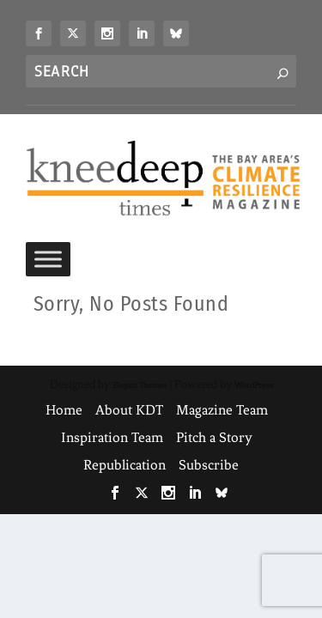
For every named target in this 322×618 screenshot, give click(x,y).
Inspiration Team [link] (112, 437)
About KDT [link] (129, 410)
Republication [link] (124, 465)
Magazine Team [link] (222, 410)
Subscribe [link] (209, 465)
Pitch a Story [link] (214, 437)
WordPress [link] (253, 385)
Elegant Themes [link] (139, 385)
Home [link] (64, 410)
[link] (39, 33)
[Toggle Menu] (48, 259)
